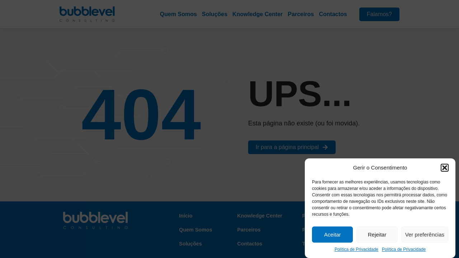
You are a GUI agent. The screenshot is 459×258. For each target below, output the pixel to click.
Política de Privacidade (356, 249)
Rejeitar (377, 234)
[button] (444, 167)
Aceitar (332, 234)
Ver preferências (424, 234)
